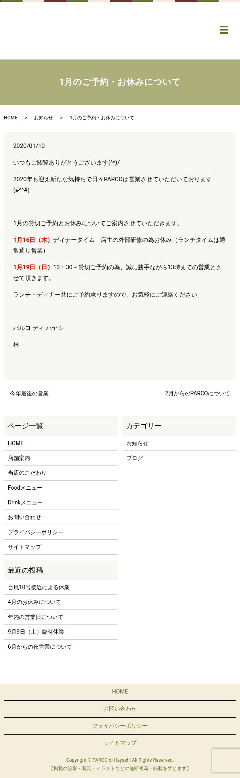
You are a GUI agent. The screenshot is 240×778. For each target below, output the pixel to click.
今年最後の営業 (29, 393)
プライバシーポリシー (35, 532)
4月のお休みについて (34, 602)
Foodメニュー (25, 488)
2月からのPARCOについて (197, 393)
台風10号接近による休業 (39, 587)
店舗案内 (19, 458)
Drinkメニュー (25, 502)
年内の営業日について (35, 617)
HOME (10, 118)
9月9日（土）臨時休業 (36, 632)
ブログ (134, 458)
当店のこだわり (27, 472)
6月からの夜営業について (40, 647)
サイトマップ (24, 547)
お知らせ (43, 118)
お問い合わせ (24, 517)
